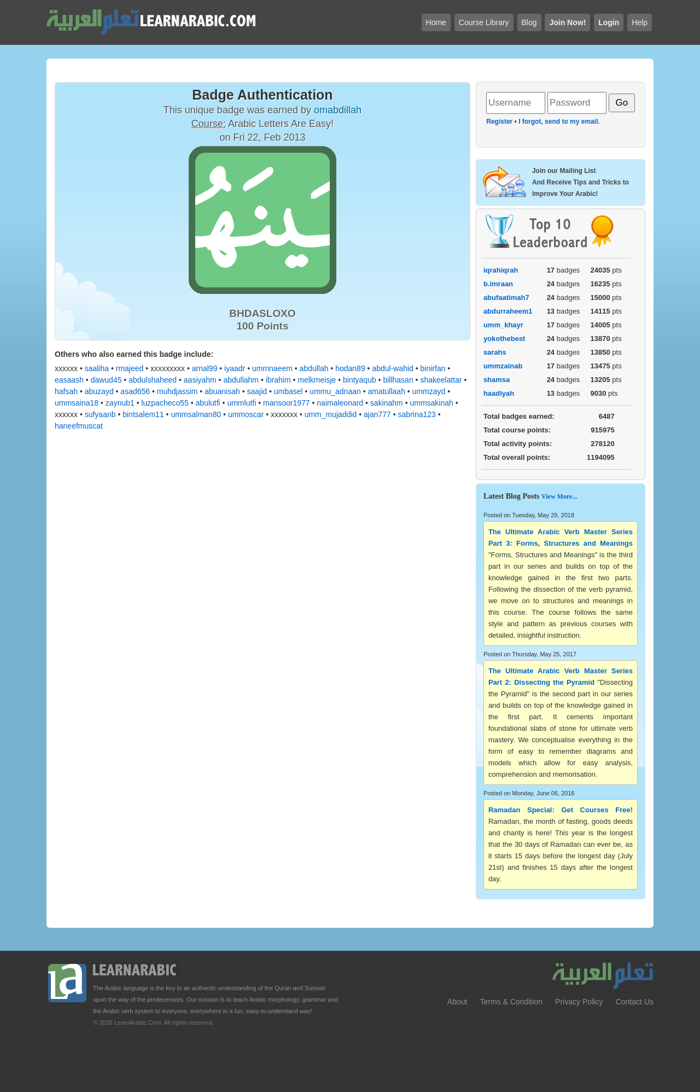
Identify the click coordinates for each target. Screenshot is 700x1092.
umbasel (288, 391)
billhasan (398, 379)
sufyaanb (100, 414)
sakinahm (386, 402)
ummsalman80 (196, 414)
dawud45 (106, 379)
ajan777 (377, 414)
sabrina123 (417, 414)
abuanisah (222, 391)
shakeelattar (441, 379)
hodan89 (350, 368)
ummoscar (246, 414)
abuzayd (99, 391)
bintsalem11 (143, 414)
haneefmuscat (79, 425)
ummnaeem (272, 368)
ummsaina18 (76, 402)
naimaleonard (340, 402)
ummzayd (429, 391)
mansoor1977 (286, 402)
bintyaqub (359, 379)
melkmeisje (317, 379)
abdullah (314, 368)
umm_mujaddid (331, 414)
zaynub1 (120, 402)
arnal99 (205, 368)
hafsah (66, 391)
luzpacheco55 (164, 402)
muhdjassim (177, 391)
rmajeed (130, 368)
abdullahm (241, 379)
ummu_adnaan (335, 391)
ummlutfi (241, 402)
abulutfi (208, 402)
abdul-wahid (392, 368)
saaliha (97, 368)
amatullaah (386, 391)
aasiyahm (200, 379)
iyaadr (234, 368)
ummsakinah (431, 402)
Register (499, 121)
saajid (257, 391)
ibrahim (278, 379)
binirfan (433, 368)
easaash (69, 379)
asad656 (135, 391)
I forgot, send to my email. (559, 121)
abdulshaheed (153, 379)
